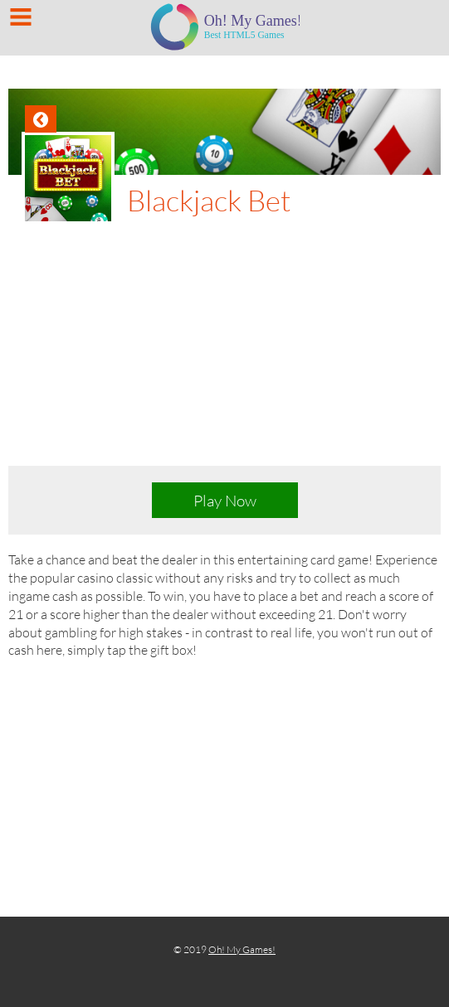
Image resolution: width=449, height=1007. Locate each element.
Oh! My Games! (242, 949)
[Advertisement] (224, 349)
